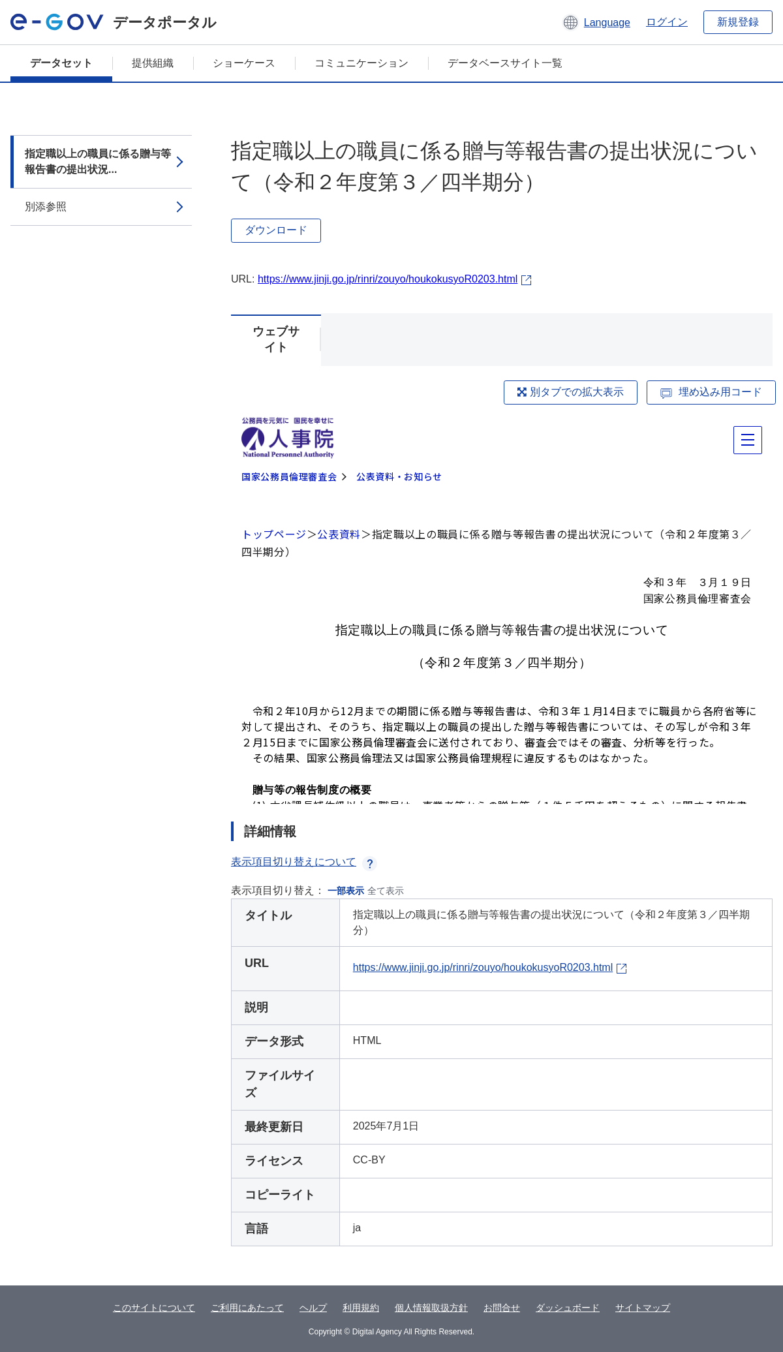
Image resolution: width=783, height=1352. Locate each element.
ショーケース (244, 63)
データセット (61, 63)
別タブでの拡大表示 (570, 391)
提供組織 (153, 63)
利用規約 (361, 1307)
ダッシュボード (568, 1307)
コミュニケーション (361, 63)
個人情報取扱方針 (431, 1307)
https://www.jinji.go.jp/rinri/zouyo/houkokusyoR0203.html (387, 278)
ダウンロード (276, 230)
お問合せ (502, 1307)
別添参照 (46, 206)
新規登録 (738, 21)
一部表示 (346, 890)
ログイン (667, 21)
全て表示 (385, 890)
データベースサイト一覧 (505, 63)
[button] (596, 22)
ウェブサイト (276, 339)
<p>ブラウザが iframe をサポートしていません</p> (502, 608)
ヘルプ (313, 1307)
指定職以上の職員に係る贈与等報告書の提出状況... (98, 161)
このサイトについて (154, 1307)
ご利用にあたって (247, 1307)
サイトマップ (642, 1307)
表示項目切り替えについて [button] (304, 861)
